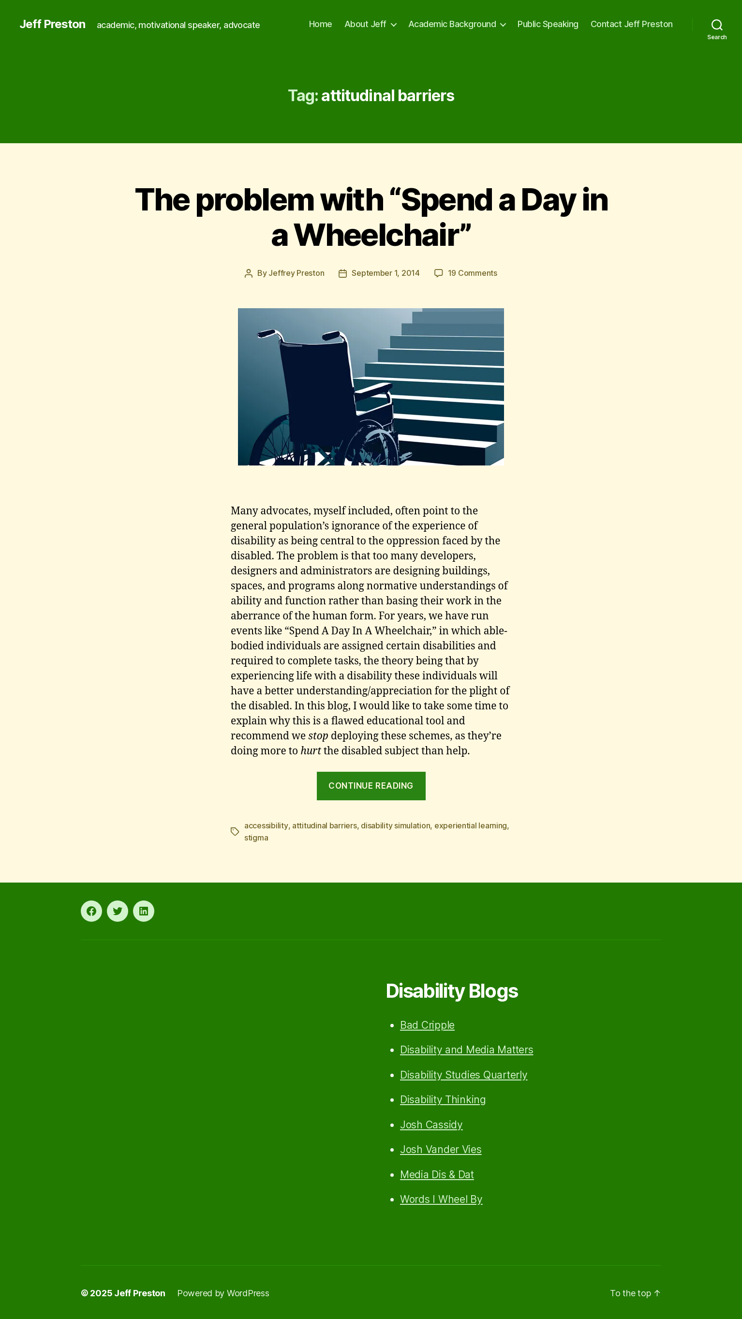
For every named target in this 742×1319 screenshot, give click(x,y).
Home (320, 24)
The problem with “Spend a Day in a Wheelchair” (371, 216)
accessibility (266, 825)
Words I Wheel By (441, 1198)
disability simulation (395, 825)
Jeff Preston (52, 24)
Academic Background (452, 24)
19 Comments (472, 273)
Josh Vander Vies (441, 1148)
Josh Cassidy (431, 1123)
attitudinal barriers (324, 825)
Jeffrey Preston (296, 273)
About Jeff (365, 24)
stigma (256, 836)
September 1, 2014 (385, 273)
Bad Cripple (427, 1024)
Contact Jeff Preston (632, 24)
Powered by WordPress (223, 1292)
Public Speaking (548, 24)
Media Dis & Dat (437, 1173)
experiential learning (470, 825)
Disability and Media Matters (466, 1048)
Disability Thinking (443, 1098)
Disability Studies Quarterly (463, 1073)
